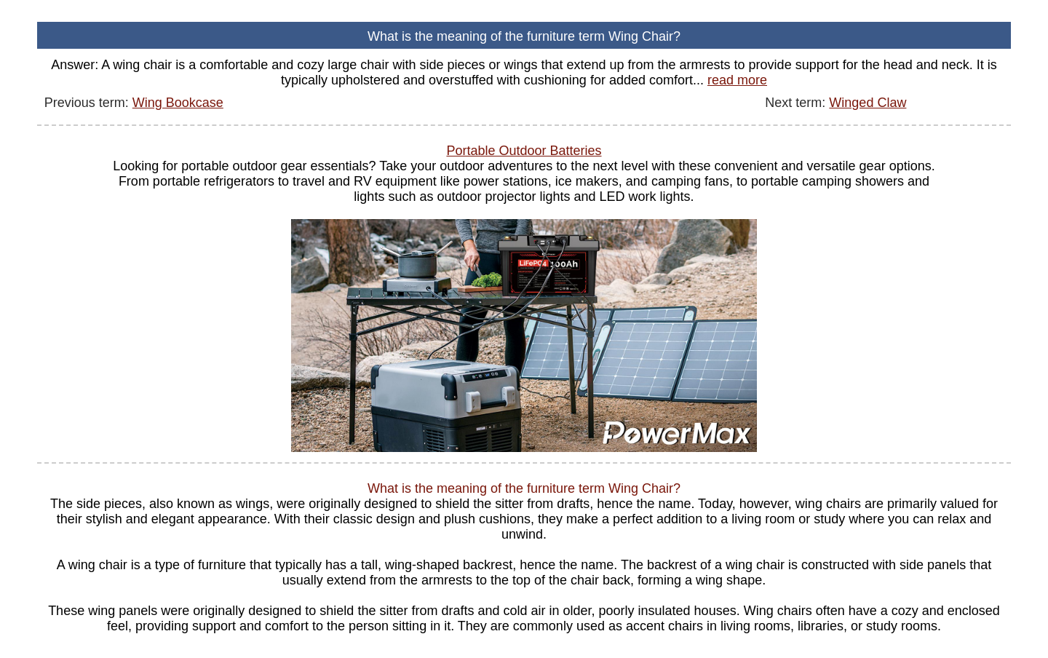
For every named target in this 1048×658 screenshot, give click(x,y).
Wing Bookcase (177, 102)
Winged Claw (867, 102)
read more (737, 80)
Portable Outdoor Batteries (523, 150)
